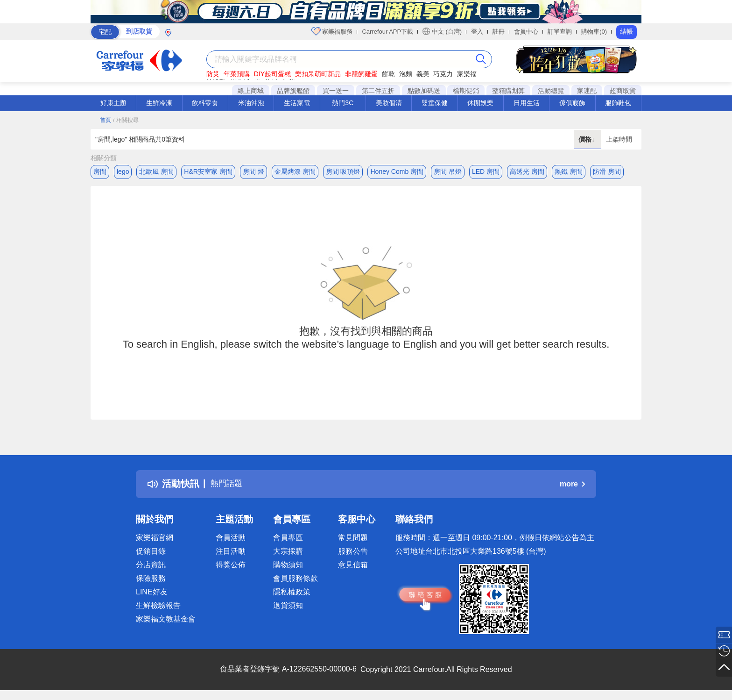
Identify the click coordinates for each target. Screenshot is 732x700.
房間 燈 (253, 171)
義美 (422, 74)
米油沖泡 (251, 103)
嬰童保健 (435, 103)
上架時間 (619, 139)
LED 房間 (486, 171)
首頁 (105, 120)
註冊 (499, 31)
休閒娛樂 (480, 103)
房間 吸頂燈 (343, 171)
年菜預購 (237, 74)
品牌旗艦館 (293, 90)
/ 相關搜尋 (126, 120)
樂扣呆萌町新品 (318, 74)
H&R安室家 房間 (208, 171)
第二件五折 (378, 90)
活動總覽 (551, 90)
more (572, 486)
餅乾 (388, 74)
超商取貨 (623, 90)
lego (123, 171)
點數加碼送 (424, 90)
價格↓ (587, 139)
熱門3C (342, 103)
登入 (477, 31)
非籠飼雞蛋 (361, 74)
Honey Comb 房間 (396, 171)
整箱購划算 (508, 90)
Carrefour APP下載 (387, 31)
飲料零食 (205, 103)
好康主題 (113, 103)
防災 (212, 74)
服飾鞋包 (618, 103)
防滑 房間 (607, 171)
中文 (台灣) (442, 31)
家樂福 (467, 74)
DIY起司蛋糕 (272, 74)
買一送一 (336, 90)
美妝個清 (389, 103)
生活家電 (297, 103)
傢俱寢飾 (572, 103)
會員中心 (526, 31)
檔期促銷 (466, 90)
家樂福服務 (332, 31)
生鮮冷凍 (159, 103)
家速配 (587, 90)
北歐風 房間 (156, 171)
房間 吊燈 (448, 171)
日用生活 (527, 103)
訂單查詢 (560, 31)
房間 (99, 171)
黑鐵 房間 (569, 171)
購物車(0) (594, 31)
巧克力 (443, 74)
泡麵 (405, 74)
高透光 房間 (527, 171)
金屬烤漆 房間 (295, 171)
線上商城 (251, 90)
